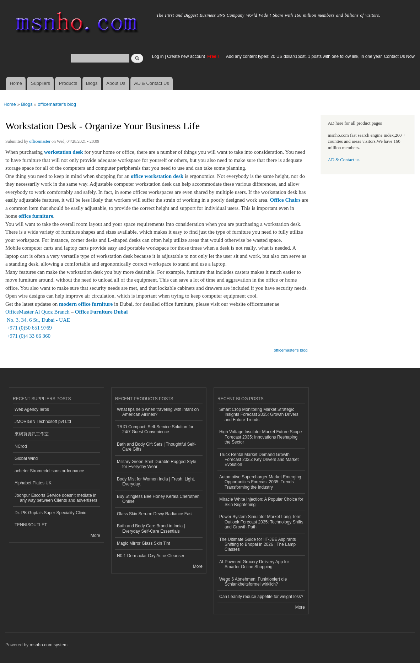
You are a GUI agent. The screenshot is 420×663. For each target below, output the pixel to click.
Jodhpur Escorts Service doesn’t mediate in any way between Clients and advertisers (56, 498)
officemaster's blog (57, 104)
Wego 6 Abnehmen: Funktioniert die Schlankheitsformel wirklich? (253, 582)
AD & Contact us (344, 159)
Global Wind (26, 458)
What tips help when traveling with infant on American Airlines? (158, 412)
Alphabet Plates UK (33, 482)
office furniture (35, 216)
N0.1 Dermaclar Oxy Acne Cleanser (150, 555)
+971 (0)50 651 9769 (28, 328)
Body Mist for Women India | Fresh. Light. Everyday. (156, 482)
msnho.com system (49, 644)
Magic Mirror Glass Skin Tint (143, 543)
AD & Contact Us (151, 83)
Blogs (92, 83)
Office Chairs (285, 200)
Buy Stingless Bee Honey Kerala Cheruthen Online (158, 499)
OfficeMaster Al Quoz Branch (37, 312)
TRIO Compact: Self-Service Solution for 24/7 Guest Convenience (155, 429)
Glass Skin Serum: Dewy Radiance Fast (155, 513)
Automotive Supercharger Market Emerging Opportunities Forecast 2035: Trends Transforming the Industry (260, 482)
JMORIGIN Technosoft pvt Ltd (43, 421)
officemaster (39, 141)
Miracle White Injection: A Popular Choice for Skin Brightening (261, 502)
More (95, 535)
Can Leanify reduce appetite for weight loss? (261, 596)
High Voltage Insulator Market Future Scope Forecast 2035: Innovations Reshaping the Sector (260, 437)
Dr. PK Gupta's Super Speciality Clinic (50, 512)
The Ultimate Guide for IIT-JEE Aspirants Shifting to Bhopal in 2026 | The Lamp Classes (257, 544)
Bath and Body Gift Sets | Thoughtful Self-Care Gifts (156, 447)
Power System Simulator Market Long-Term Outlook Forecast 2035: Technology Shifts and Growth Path (261, 521)
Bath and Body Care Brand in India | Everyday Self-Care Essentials (151, 528)
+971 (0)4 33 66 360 (27, 336)
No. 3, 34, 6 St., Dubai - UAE (37, 320)
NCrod (21, 446)
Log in (158, 56)
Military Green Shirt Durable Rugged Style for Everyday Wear (156, 464)
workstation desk (63, 152)
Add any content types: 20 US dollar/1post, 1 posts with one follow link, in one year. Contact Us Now (320, 56)
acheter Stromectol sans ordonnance (49, 470)
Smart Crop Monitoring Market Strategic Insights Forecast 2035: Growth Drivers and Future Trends (258, 414)
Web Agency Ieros (32, 409)
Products (68, 83)
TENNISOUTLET (31, 524)
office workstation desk (157, 176)
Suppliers (40, 83)
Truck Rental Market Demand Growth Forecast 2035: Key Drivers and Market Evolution (258, 459)
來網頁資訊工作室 (32, 433)
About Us (115, 83)
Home (16, 83)
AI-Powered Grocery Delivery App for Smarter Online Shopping (254, 564)
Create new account (186, 56)
